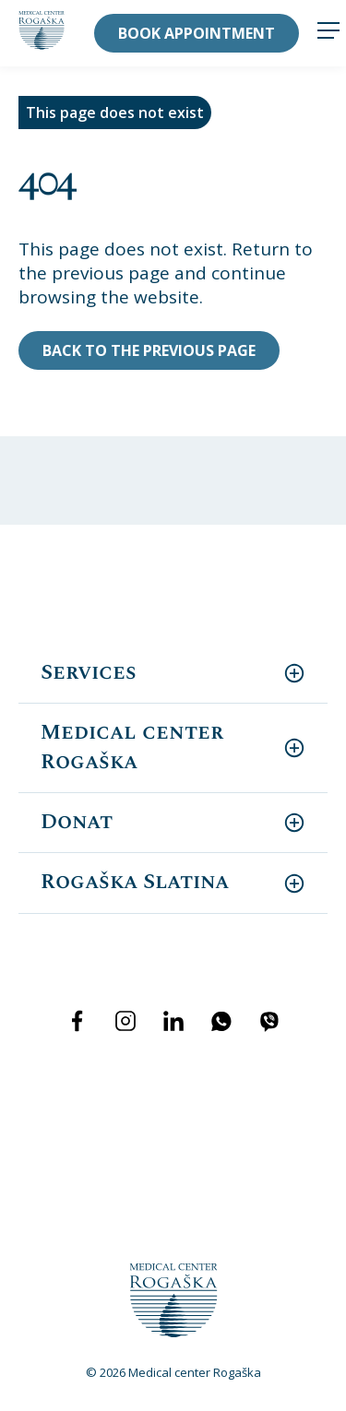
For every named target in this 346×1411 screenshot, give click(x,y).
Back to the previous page (149, 350)
